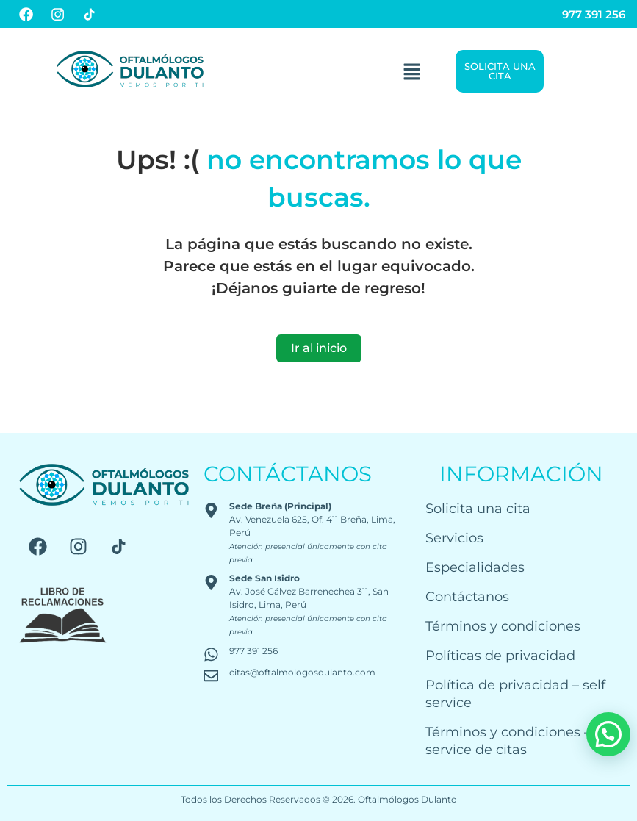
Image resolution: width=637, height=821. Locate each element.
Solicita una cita (477, 508)
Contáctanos (467, 596)
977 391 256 (593, 14)
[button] (411, 71)
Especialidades (475, 567)
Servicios (454, 537)
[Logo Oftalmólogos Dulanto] (130, 69)
